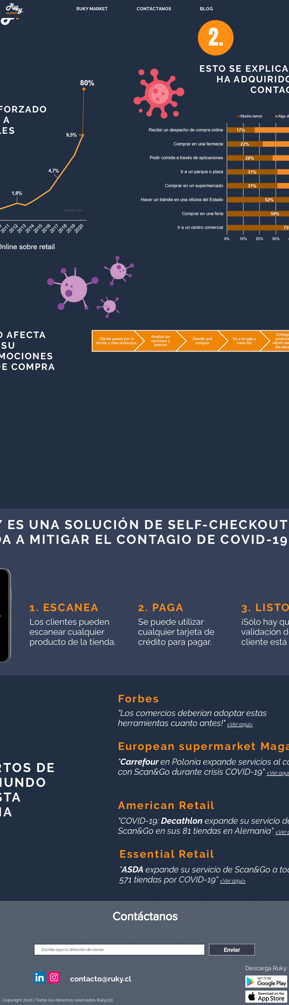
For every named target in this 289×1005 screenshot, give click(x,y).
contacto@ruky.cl (100, 978)
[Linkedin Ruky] (39, 977)
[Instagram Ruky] (54, 977)
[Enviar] (232, 949)
